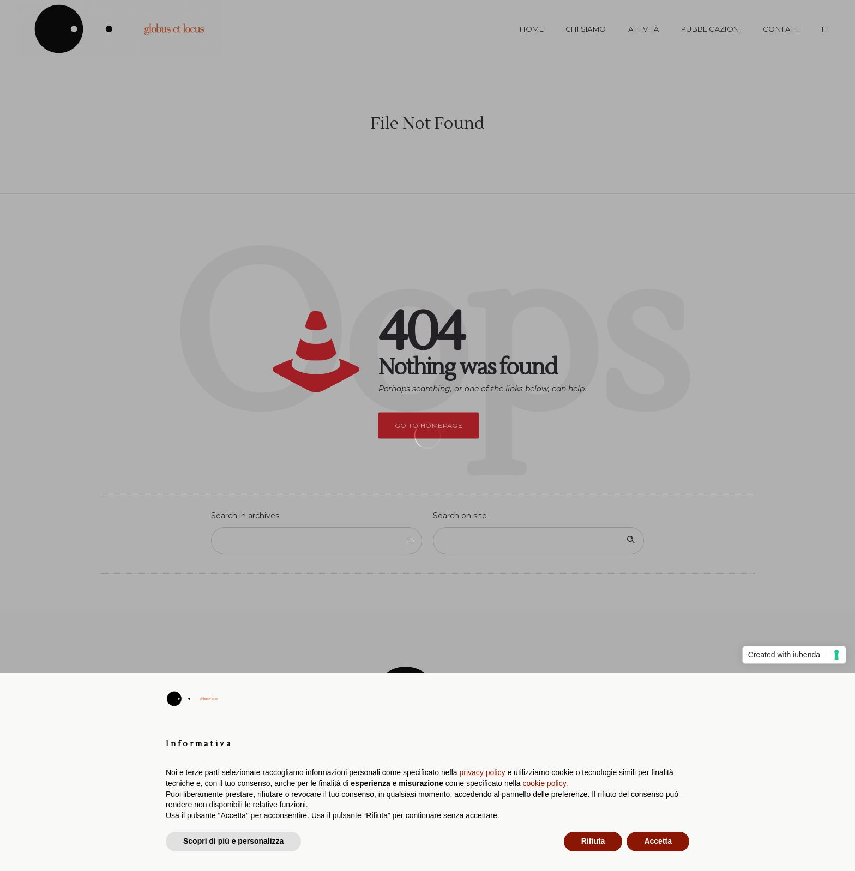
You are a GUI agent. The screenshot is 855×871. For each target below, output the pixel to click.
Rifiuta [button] (593, 841)
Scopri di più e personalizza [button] (233, 841)
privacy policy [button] (482, 772)
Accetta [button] (658, 841)
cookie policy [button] (544, 783)
